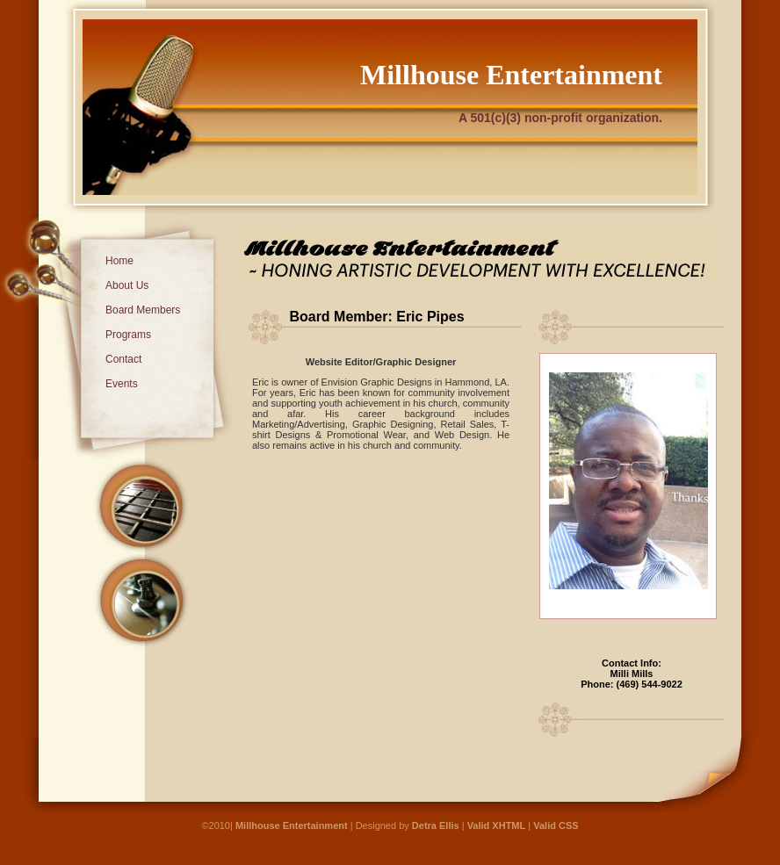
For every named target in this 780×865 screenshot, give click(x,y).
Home (119, 261)
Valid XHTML (496, 825)
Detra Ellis (437, 825)
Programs (128, 334)
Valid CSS (555, 825)
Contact (123, 359)
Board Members (142, 310)
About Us (126, 285)
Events (121, 384)
